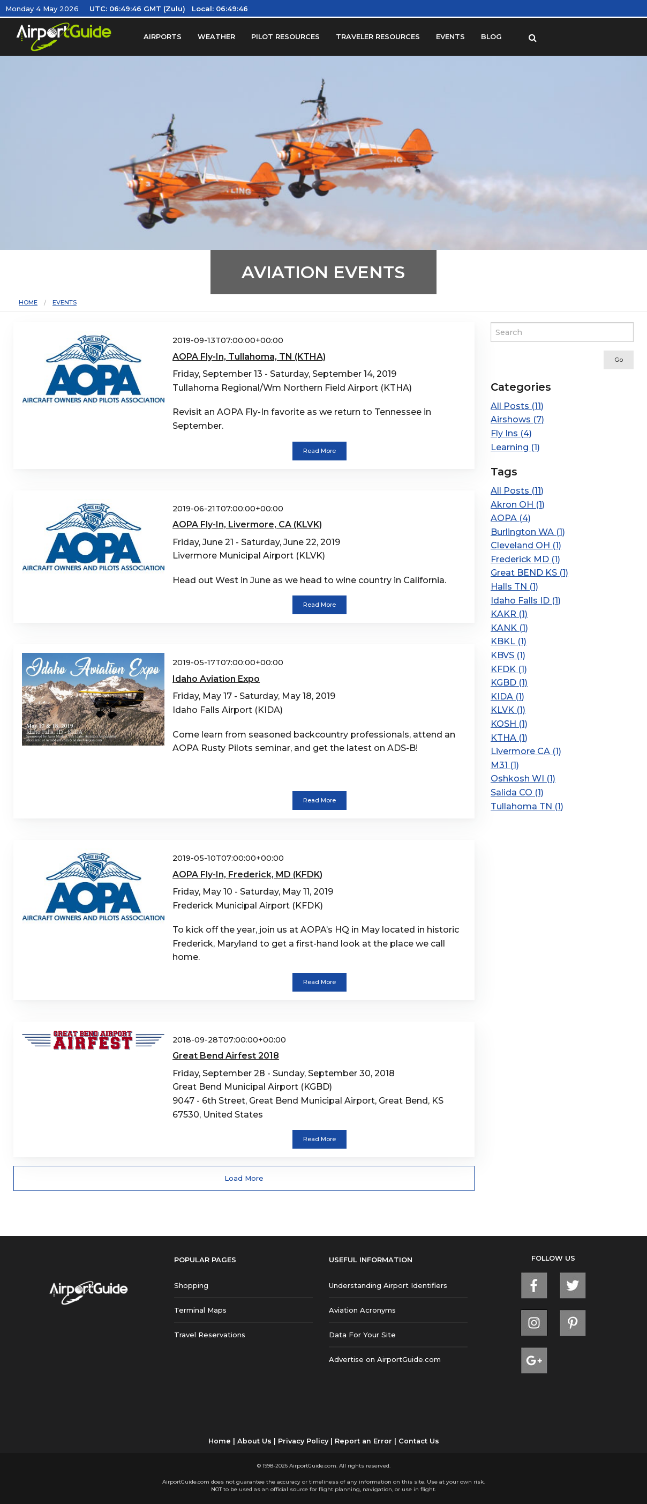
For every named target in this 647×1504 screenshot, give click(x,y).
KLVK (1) (508, 710)
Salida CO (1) (517, 792)
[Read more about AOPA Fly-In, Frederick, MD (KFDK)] (93, 887)
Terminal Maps (200, 1310)
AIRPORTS (163, 37)
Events (64, 302)
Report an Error (363, 1441)
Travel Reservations (209, 1334)
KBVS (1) (508, 655)
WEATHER (216, 37)
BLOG (491, 37)
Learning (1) (515, 447)
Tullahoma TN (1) (527, 806)
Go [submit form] (618, 359)
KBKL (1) (508, 641)
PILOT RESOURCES (285, 37)
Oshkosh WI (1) (523, 778)
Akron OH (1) (518, 505)
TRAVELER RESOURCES (378, 37)
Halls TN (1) (514, 587)
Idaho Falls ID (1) (526, 600)
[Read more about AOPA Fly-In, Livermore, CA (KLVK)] (93, 537)
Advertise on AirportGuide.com (385, 1359)
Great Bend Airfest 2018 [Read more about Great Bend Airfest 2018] (225, 1056)
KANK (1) (509, 628)
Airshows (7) (517, 419)
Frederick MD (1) (525, 559)
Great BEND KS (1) (529, 573)
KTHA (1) (509, 738)
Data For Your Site (362, 1334)
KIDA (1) (507, 696)
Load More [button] (244, 1178)
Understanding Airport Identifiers (388, 1285)
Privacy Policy (303, 1441)
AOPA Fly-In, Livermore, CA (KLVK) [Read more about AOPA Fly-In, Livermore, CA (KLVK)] (247, 524)
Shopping (191, 1285)
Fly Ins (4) (511, 433)
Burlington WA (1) (528, 532)
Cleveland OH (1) (526, 545)
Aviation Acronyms (362, 1310)
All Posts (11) (517, 406)
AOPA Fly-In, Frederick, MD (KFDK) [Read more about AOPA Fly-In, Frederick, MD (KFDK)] (247, 874)
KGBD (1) (509, 682)
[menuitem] (35, 303)
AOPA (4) (511, 518)
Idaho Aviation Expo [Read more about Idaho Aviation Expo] (216, 679)
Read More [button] (319, 451)
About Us (254, 1441)
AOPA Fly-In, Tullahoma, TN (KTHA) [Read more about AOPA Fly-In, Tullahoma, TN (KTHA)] (249, 357)
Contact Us (418, 1441)
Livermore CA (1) (526, 751)
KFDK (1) (509, 669)
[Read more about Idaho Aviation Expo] (93, 699)
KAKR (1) (509, 614)
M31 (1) (505, 765)
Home (28, 302)
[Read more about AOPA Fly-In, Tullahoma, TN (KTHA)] (93, 369)
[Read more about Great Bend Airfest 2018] (93, 1041)
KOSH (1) (509, 724)
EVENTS (450, 37)
